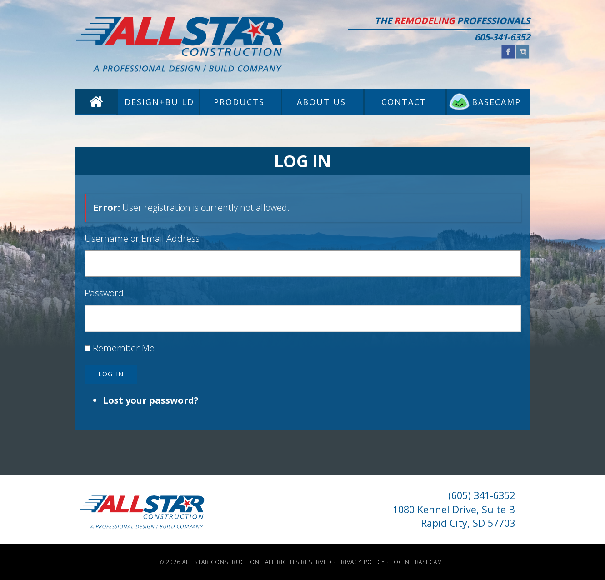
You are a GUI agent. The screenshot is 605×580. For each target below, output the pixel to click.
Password (104, 293)
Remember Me (124, 348)
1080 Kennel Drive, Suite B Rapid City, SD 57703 (454, 516)
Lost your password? (151, 400)
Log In (111, 374)
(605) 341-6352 (481, 495)
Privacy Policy (361, 562)
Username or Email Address (142, 238)
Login (400, 562)
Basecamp (430, 562)
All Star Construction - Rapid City (180, 44)
